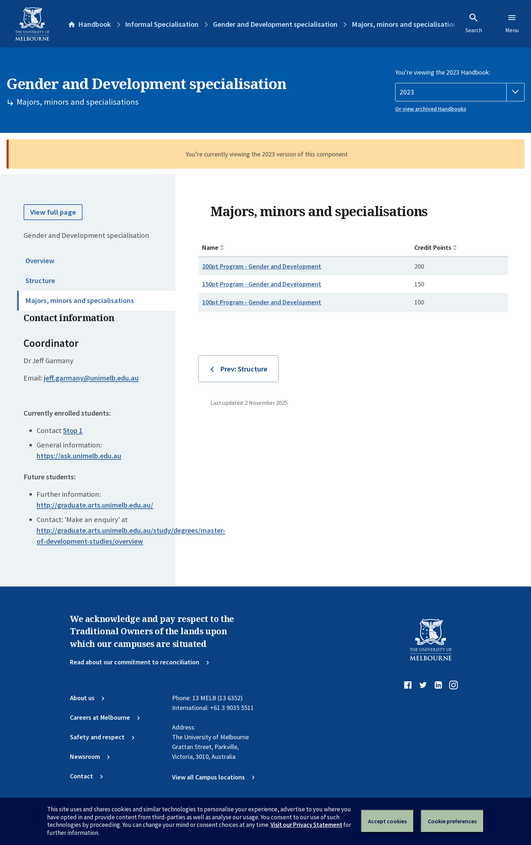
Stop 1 (73, 430)
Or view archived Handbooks (430, 108)
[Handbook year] (460, 92)
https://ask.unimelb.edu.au (79, 456)
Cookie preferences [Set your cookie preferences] (452, 821)
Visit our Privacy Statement (306, 825)
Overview (39, 260)
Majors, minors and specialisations (79, 300)
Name (210, 247)
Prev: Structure (243, 369)
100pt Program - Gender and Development (261, 302)
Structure (40, 280)
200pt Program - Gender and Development (261, 266)
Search (473, 23)
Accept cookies (387, 821)
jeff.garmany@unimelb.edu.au (91, 378)
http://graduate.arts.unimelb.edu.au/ (95, 505)
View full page (53, 212)
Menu (512, 23)
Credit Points (432, 247)
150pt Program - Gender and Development (261, 284)
